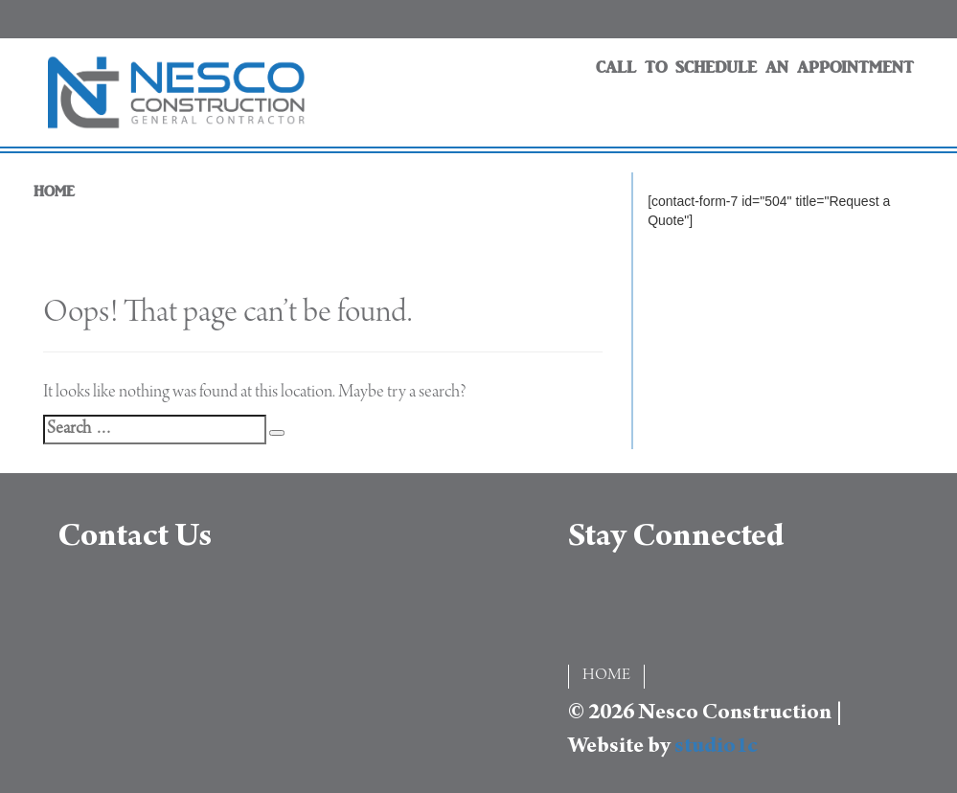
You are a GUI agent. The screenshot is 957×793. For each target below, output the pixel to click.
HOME (54, 191)
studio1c (716, 747)
